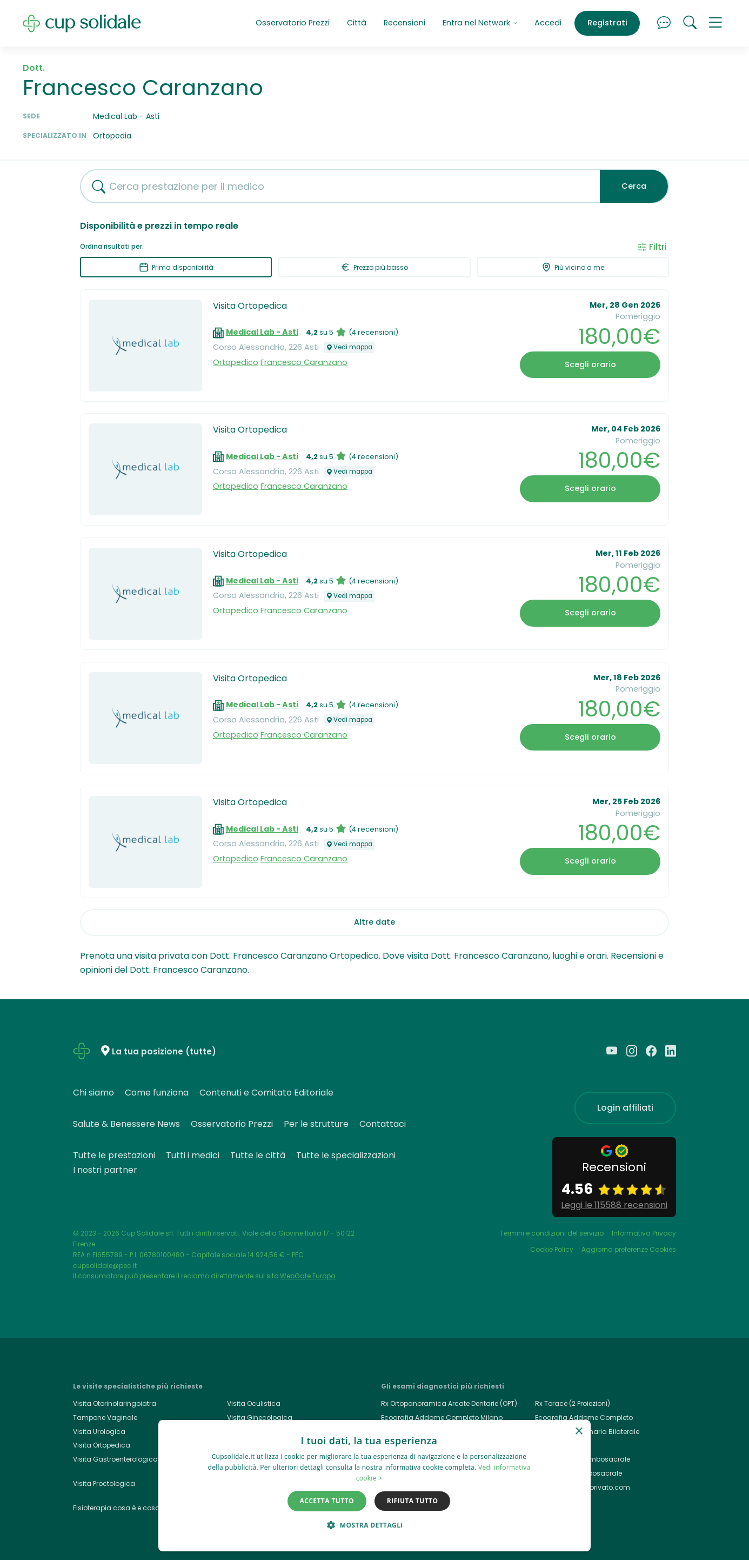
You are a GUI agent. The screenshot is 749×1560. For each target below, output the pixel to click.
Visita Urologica (99, 1431)
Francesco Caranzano (303, 362)
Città (356, 22)
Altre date (374, 922)
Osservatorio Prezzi (293, 22)
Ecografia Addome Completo (584, 1417)
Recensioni (404, 22)
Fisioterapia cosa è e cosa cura (125, 1507)
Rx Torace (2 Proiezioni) (572, 1403)
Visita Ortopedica (250, 306)
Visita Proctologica (104, 1483)
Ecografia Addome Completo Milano (442, 1417)
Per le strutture (316, 1124)
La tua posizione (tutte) (164, 1051)
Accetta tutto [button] (327, 1500)
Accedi (547, 22)
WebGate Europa (308, 1275)
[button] (715, 23)
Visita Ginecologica (259, 1417)
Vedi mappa (349, 347)
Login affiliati (625, 1107)
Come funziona (157, 1092)
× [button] (578, 1432)
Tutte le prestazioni (114, 1155)
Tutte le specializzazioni (346, 1155)
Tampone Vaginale (105, 1417)
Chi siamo (93, 1092)
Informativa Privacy (644, 1233)
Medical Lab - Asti (262, 332)
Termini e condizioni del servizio (552, 1233)
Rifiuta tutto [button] (412, 1500)
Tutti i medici (192, 1155)
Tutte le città (257, 1155)
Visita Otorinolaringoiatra (114, 1403)
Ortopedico (235, 362)
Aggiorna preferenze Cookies (628, 1249)
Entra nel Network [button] (480, 22)
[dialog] (374, 1485)
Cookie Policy (551, 1249)
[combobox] (336, 186)
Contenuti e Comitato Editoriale (266, 1092)
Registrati (607, 22)
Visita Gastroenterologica (115, 1459)
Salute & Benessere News (126, 1124)
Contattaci (382, 1124)
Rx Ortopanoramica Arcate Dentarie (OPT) (449, 1403)
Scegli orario (590, 364)
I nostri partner (105, 1170)
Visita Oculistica (253, 1403)
